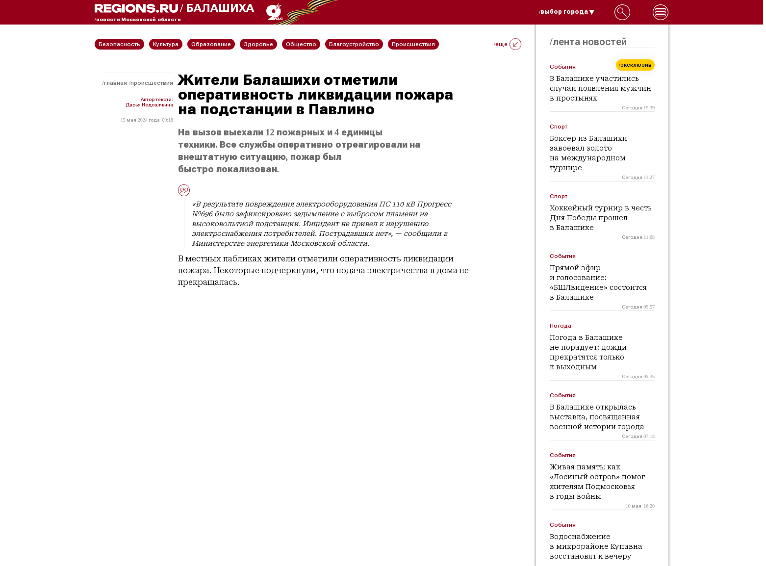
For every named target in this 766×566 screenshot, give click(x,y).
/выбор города (567, 11)
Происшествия (151, 82)
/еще (507, 44)
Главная (115, 82)
